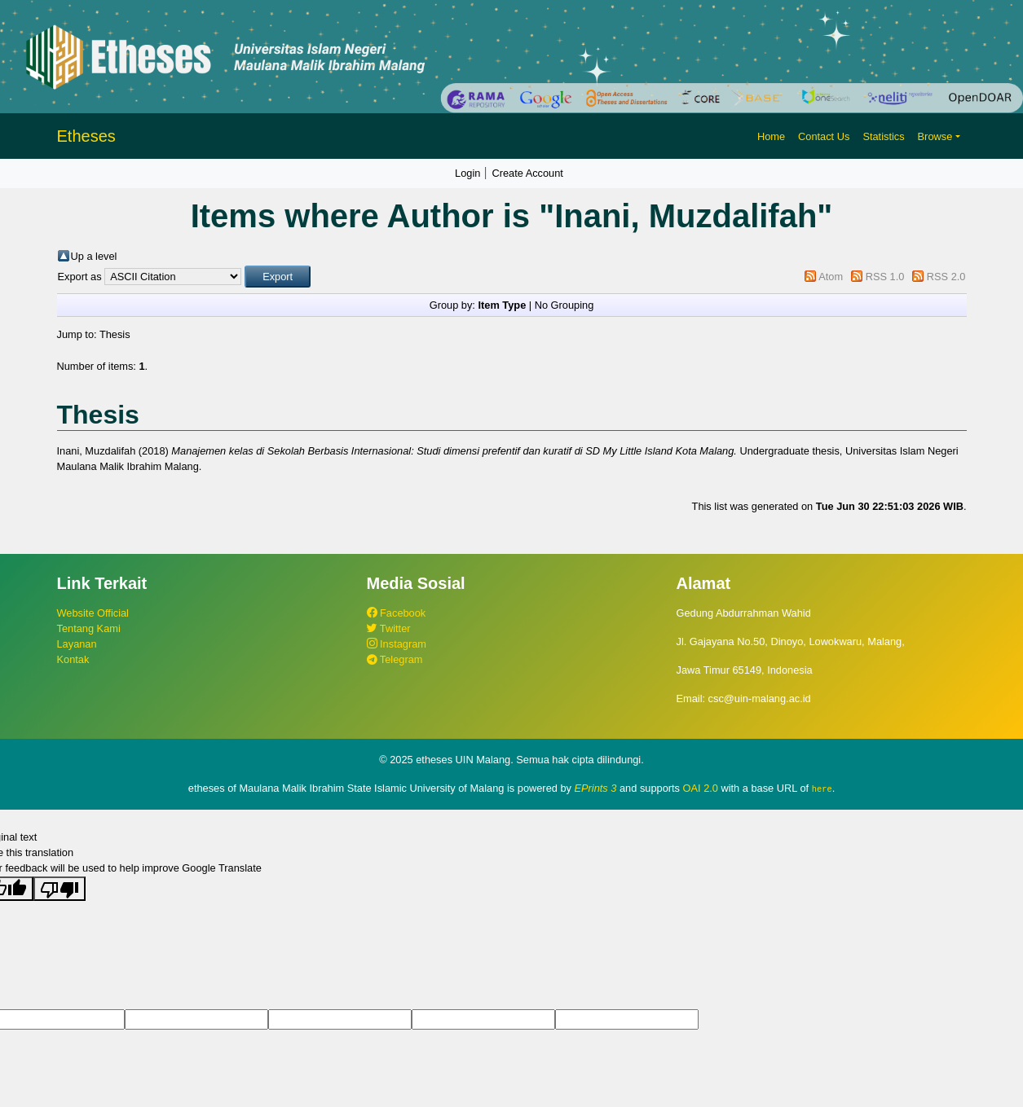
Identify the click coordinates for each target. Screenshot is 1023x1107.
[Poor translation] (59, 888)
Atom (830, 276)
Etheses (86, 136)
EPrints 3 (596, 788)
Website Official (93, 613)
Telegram (395, 659)
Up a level (94, 256)
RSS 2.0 (946, 276)
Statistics (883, 136)
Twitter (389, 628)
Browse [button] (935, 136)
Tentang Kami (89, 628)
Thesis (114, 334)
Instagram (396, 644)
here (822, 788)
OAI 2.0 (700, 788)
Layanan (77, 644)
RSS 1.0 (885, 276)
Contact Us (823, 136)
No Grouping (564, 305)
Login (467, 173)
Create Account (527, 173)
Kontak (73, 659)
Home (771, 136)
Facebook (396, 613)
